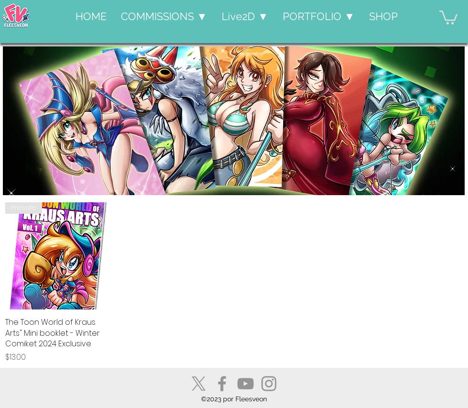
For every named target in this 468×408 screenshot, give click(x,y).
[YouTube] (245, 384)
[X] (199, 384)
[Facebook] (222, 384)
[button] (164, 16)
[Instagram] (269, 384)
